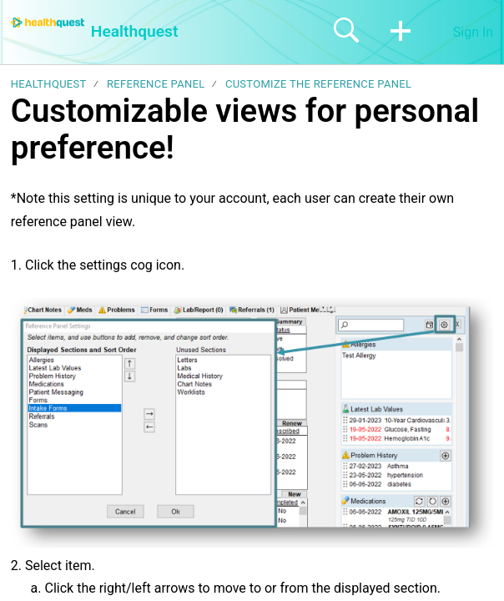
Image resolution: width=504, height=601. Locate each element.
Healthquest (49, 84)
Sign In (473, 32)
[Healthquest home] (47, 23)
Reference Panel (155, 84)
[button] (400, 31)
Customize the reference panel (318, 84)
